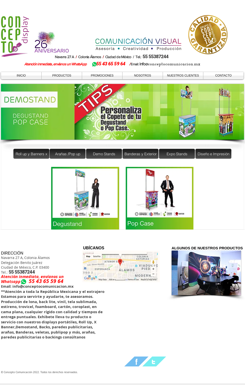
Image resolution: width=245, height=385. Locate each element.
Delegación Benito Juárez (21, 262)
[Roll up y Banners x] (31, 154)
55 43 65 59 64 (46, 281)
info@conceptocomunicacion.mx (42, 286)
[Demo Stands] (104, 154)
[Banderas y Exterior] (140, 154)
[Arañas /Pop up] (68, 154)
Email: (6, 286)
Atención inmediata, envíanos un (32, 276)
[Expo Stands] (177, 154)
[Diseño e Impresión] (213, 154)
